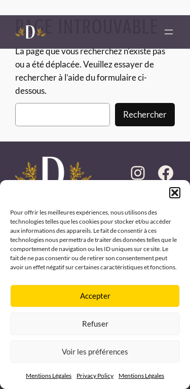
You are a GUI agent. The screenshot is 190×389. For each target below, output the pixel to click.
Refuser (95, 323)
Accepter (95, 295)
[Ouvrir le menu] (169, 32)
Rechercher (145, 114)
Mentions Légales (48, 375)
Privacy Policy (95, 375)
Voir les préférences (95, 351)
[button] (175, 193)
